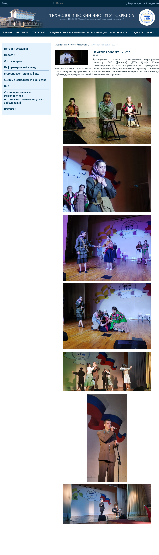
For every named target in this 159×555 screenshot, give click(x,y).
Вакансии (10, 108)
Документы (9, 40)
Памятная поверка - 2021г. (104, 44)
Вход (4, 3)
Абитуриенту (118, 32)
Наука (150, 32)
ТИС (147, 18)
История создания (16, 48)
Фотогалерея (13, 61)
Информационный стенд (20, 67)
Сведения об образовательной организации (78, 32)
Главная (7, 32)
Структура (38, 32)
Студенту (137, 32)
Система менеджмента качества (25, 79)
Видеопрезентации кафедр (21, 73)
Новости (82, 44)
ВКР (6, 86)
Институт (22, 32)
